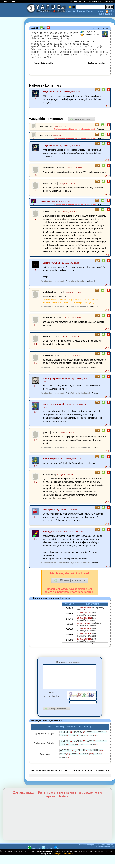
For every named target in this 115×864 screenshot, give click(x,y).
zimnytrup (48, 462)
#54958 (75, 744)
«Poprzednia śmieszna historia (49, 778)
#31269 (88, 762)
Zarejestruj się (94, 2)
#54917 (75, 753)
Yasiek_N (44, 205)
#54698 (91, 749)
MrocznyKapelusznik (53, 382)
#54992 (102, 740)
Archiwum (79, 11)
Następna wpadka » (97, 66)
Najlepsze (44, 11)
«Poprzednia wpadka (42, 66)
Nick (51, 700)
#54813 (64, 753)
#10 (67, 370)
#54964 (91, 740)
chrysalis (47, 95)
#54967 (93, 744)
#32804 (64, 766)
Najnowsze (105, 14)
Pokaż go (100, 132)
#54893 (66, 749)
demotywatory (46, 859)
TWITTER (47, 857)
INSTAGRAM (34, 857)
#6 (67, 309)
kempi (46, 513)
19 (89, 35)
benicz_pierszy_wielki (54, 407)
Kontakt (99, 11)
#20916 (97, 758)
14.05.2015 (97, 28)
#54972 (84, 744)
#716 (98, 762)
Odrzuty (56, 11)
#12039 (68, 758)
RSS (110, 11)
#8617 (76, 762)
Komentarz (67, 665)
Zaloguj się (108, 2)
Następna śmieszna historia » (91, 778)
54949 (69, 612)
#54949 (66, 740)
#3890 (84, 758)
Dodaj (89, 11)
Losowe (66, 11)
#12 (67, 396)
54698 (69, 638)
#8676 (65, 762)
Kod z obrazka (51, 704)
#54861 (84, 753)
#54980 (79, 740)
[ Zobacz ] (90, 284)
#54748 (102, 749)
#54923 (64, 744)
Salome (46, 266)
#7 (67, 284)
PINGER (58, 857)
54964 (69, 617)
